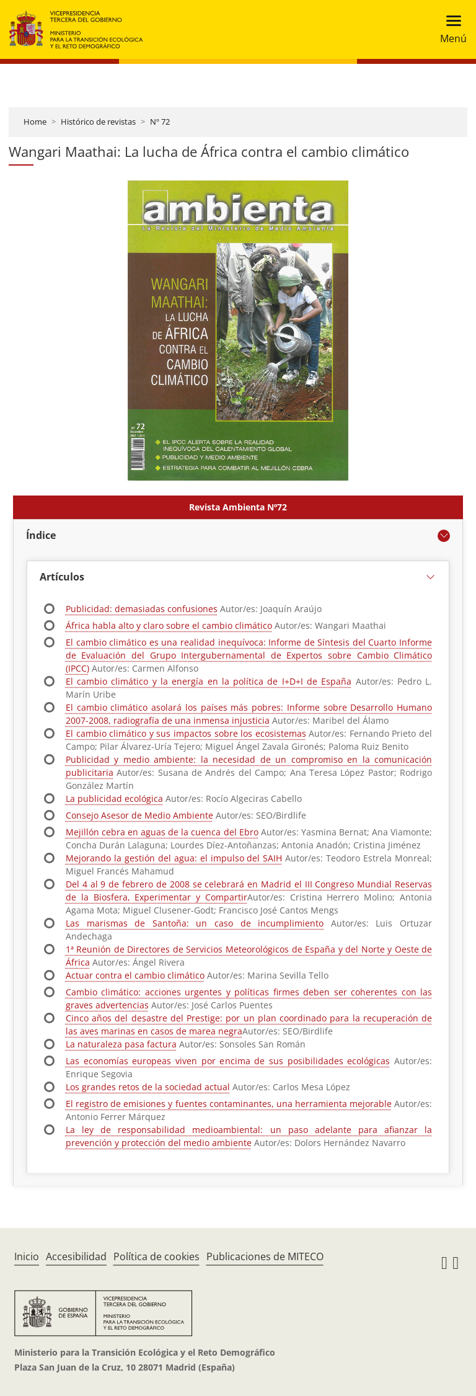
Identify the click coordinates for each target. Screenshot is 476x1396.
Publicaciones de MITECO (265, 1256)
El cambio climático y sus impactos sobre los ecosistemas (186, 733)
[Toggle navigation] (449, 29)
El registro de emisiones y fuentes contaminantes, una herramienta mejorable (229, 1103)
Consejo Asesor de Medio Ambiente (139, 815)
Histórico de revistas (98, 121)
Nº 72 (160, 121)
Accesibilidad (76, 1256)
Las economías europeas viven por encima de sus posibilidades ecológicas (228, 1061)
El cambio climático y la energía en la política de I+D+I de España (208, 681)
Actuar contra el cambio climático (135, 975)
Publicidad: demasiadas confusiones (142, 609)
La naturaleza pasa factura (121, 1044)
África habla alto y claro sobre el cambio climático (169, 625)
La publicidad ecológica (114, 798)
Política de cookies (156, 1256)
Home (35, 121)
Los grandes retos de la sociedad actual (148, 1087)
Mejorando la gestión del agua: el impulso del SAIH (174, 858)
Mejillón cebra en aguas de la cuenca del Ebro (162, 832)
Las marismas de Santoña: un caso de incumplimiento (195, 923)
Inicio (26, 1256)
